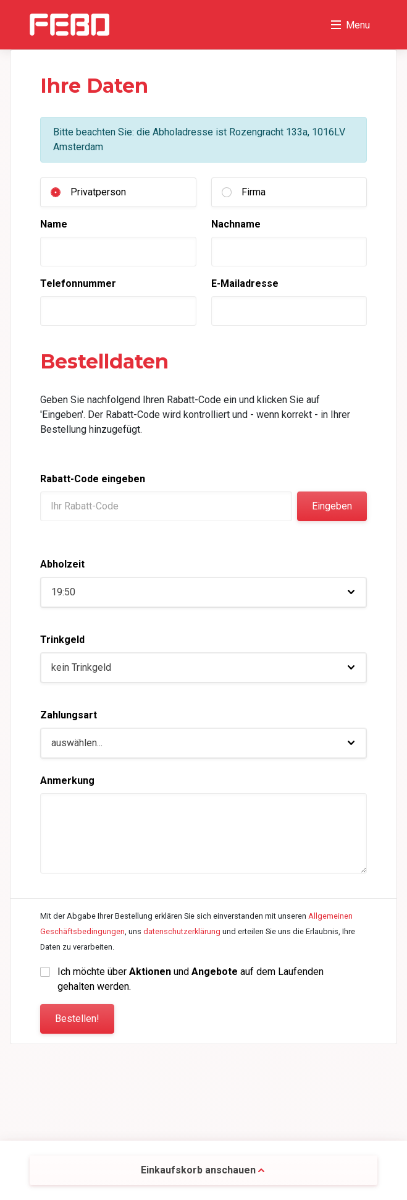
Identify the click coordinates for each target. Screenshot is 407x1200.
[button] (203, 592)
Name (53, 224)
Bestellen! (77, 1018)
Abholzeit (62, 564)
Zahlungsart (68, 715)
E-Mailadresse (245, 283)
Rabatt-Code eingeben (92, 479)
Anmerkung (67, 780)
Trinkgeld (62, 639)
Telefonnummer (78, 283)
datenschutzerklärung (181, 931)
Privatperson (98, 192)
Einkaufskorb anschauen (202, 1170)
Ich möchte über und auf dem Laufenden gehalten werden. (191, 979)
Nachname (236, 224)
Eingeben (332, 506)
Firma (253, 192)
